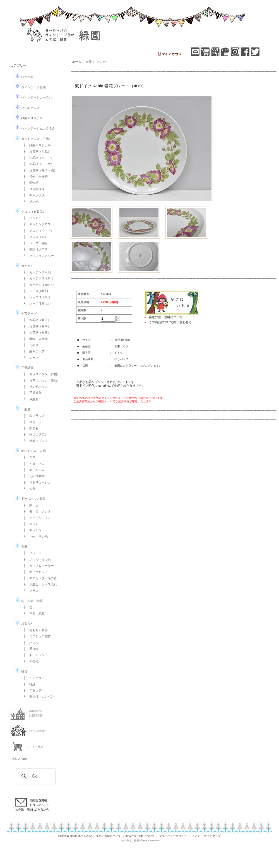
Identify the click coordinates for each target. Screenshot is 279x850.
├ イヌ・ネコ (32, 463)
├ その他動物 (32, 476)
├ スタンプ (31, 690)
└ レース (29, 357)
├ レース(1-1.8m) (35, 297)
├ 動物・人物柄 (34, 339)
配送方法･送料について (140, 835)
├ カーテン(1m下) (35, 272)
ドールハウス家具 (30, 498)
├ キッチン (31, 530)
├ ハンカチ (31, 218)
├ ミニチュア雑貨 (35, 636)
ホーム (76, 61)
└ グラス (29, 590)
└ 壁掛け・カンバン (37, 696)
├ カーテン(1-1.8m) (36, 278)
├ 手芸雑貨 (31, 392)
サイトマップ (212, 835)
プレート (102, 61)
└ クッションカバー (37, 255)
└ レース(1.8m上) (35, 303)
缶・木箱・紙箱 (29, 600)
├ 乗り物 (29, 648)
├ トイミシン (32, 655)
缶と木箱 (24, 76)
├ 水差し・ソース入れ (38, 584)
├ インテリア (32, 677)
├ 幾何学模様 (32, 189)
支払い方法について (108, 835)
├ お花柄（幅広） (35, 320)
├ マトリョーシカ (35, 482)
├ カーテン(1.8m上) (37, 284)
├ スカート (31, 422)
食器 (21, 546)
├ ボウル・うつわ (35, 559)
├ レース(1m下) (34, 291)
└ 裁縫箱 (29, 399)
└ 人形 (28, 488)
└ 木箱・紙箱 (32, 613)
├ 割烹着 (29, 428)
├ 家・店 (29, 505)
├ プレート (31, 553)
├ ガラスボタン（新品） (40, 380)
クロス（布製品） (30, 211)
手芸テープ (26, 313)
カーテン (24, 265)
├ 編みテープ (32, 351)
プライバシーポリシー (173, 835)
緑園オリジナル (29, 118)
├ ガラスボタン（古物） (40, 374)
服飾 (22, 409)
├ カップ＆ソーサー (37, 565)
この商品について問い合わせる (170, 322)
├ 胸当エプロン (34, 434)
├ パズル (29, 642)
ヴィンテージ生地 (30, 87)
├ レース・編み (34, 243)
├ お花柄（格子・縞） (38, 170)
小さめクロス (27, 107)
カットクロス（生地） (33, 138)
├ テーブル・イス (35, 517)
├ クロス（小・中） (37, 230)
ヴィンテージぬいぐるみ (35, 128)
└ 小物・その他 (34, 536)
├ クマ (28, 457)
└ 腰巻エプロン (34, 440)
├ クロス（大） (34, 236)
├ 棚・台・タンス (35, 511)
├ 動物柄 (29, 182)
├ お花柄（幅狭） (35, 332)
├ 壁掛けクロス (34, 249)
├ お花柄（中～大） (37, 164)
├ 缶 (26, 607)
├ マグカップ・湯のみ (38, 578)
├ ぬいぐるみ (32, 469)
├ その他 (29, 345)
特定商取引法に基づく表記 (75, 835)
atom (24, 758)
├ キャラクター (34, 195)
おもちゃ (24, 623)
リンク (195, 835)
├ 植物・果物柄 (34, 176)
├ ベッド (29, 524)
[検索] (35, 776)
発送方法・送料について (165, 317)
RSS (14, 758)
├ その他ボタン (34, 386)
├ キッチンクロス (35, 224)
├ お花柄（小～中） (37, 157)
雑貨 (21, 671)
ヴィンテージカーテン (33, 97)
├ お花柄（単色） (35, 151)
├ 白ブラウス (32, 415)
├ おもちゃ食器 (34, 630)
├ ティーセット (34, 571)
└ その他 (29, 201)
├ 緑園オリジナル (35, 145)
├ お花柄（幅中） (35, 326)
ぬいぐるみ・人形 (30, 450)
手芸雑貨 (24, 367)
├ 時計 (28, 684)
